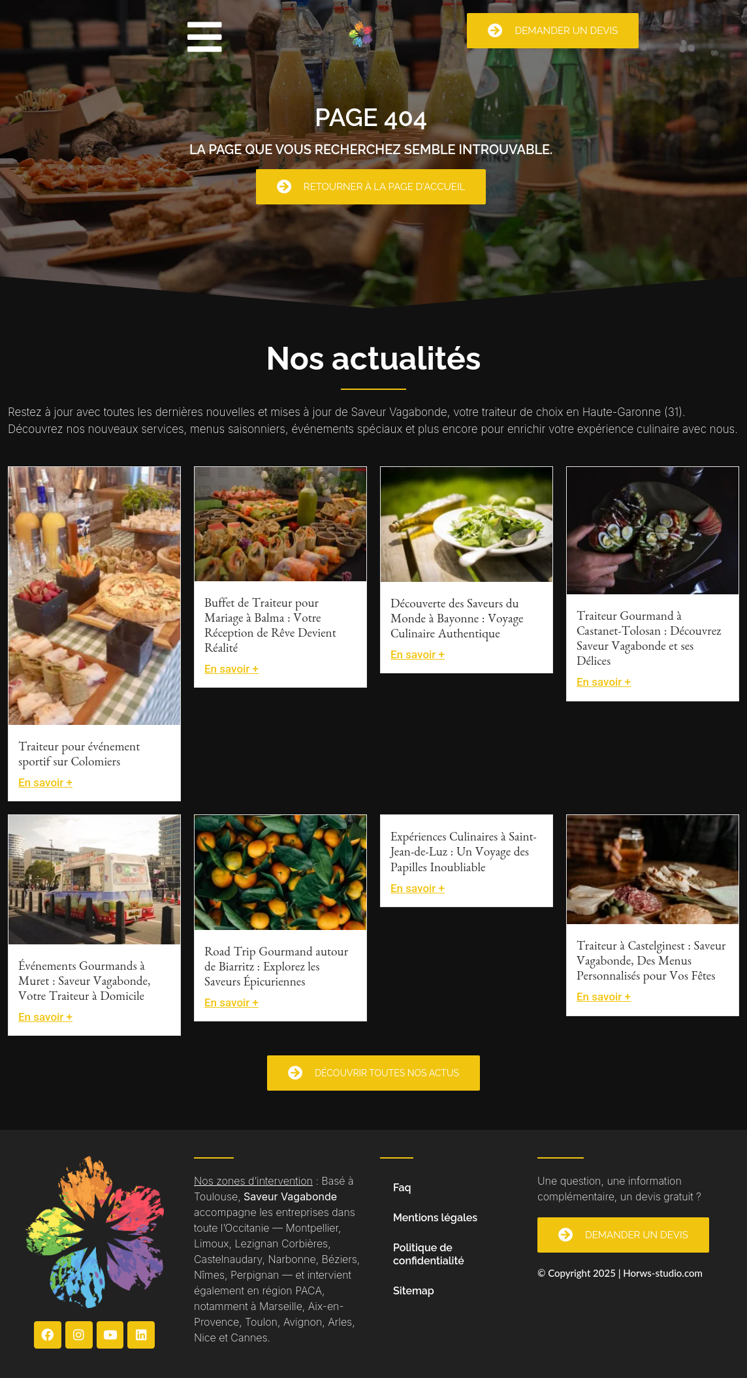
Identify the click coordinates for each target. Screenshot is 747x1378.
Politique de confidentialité (428, 1254)
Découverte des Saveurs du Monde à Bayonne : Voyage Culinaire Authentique (456, 621)
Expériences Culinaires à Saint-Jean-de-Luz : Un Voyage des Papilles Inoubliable (463, 854)
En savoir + (45, 782)
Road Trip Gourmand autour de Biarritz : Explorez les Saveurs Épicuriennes (276, 969)
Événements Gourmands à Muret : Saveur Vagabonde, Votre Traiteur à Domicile (84, 983)
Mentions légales (435, 1217)
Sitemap (413, 1291)
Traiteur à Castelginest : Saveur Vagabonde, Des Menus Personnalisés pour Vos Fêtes (651, 963)
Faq (402, 1187)
